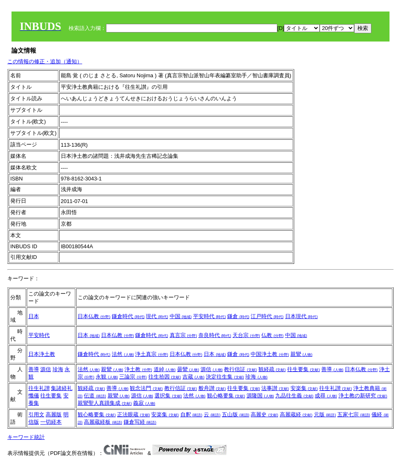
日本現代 (301, 316)
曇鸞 (188, 369)
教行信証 (240, 369)
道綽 (165, 369)
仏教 (272, 335)
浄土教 (138, 369)
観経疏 (272, 369)
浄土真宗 (151, 354)
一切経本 (51, 422)
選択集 (168, 395)
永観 (107, 377)
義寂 (144, 403)
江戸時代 (267, 316)
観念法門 (146, 388)
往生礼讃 (39, 388)
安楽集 (304, 388)
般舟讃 (212, 388)
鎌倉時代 (128, 316)
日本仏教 (94, 316)
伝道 (95, 395)
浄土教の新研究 (363, 395)
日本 (33, 316)
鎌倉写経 (140, 422)
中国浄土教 (270, 354)
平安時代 (209, 316)
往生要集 (303, 369)
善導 (33, 369)
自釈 (191, 414)
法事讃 (275, 388)
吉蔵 (193, 377)
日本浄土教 (41, 354)
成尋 (326, 395)
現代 (157, 316)
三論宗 (133, 377)
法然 (123, 354)
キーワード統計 (26, 437)
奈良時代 (214, 335)
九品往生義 (294, 395)
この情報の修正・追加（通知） (44, 61)
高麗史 (264, 414)
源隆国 (260, 395)
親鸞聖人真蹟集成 (105, 403)
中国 (181, 316)
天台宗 (246, 335)
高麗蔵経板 (103, 422)
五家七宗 (353, 414)
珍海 (58, 369)
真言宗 (183, 335)
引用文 (36, 414)
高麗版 (54, 414)
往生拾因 (164, 377)
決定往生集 (225, 377)
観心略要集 (226, 395)
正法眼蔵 (133, 414)
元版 (325, 414)
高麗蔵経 (296, 414)
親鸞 (301, 354)
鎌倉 (238, 316)
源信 (45, 369)
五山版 (235, 414)
